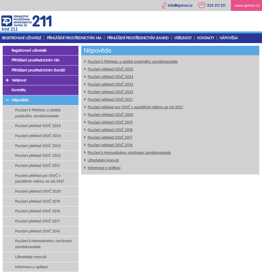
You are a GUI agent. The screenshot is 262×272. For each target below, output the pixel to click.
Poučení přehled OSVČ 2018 (110, 130)
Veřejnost (183, 38)
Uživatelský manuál (103, 160)
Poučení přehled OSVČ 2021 (110, 99)
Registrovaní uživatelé (21, 38)
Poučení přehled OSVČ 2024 (110, 77)
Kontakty (205, 38)
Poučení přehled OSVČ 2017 (110, 137)
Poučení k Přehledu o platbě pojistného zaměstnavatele (133, 61)
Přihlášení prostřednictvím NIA (74, 38)
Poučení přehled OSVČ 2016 (110, 145)
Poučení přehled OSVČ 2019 (110, 122)
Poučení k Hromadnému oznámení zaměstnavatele (129, 152)
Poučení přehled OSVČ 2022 (110, 92)
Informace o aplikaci (104, 168)
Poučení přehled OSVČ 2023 (110, 84)
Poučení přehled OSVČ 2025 (110, 69)
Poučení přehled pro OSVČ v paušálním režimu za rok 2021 (135, 107)
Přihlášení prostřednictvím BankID (138, 38)
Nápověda (229, 38)
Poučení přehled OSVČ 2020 (110, 114)
